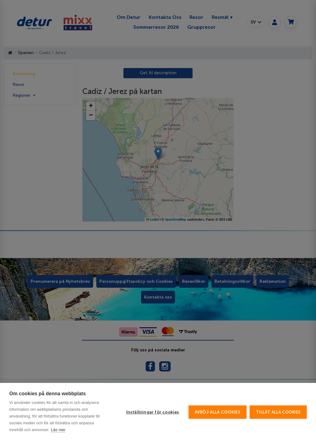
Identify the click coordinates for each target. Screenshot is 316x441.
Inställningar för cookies (152, 412)
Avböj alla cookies (218, 412)
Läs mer (58, 429)
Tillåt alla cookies (278, 412)
